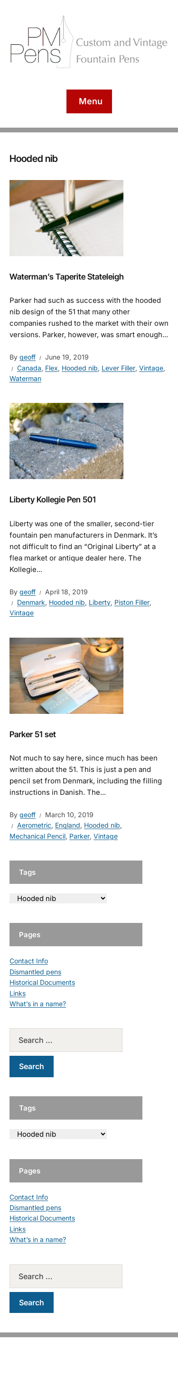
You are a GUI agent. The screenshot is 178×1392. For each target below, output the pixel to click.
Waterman (25, 378)
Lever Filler (118, 368)
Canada (29, 368)
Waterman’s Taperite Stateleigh (66, 276)
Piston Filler (132, 602)
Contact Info (28, 961)
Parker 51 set (32, 734)
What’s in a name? (37, 1004)
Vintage (151, 368)
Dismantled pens (35, 972)
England (67, 825)
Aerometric (34, 825)
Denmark (31, 602)
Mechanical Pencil (37, 836)
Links (17, 993)
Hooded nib (80, 368)
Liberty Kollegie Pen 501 (52, 499)
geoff (27, 357)
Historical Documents (42, 982)
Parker (79, 836)
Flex (51, 368)
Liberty (100, 602)
